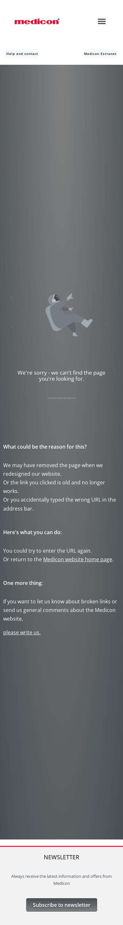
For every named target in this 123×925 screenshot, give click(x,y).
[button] (102, 21)
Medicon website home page (77, 559)
